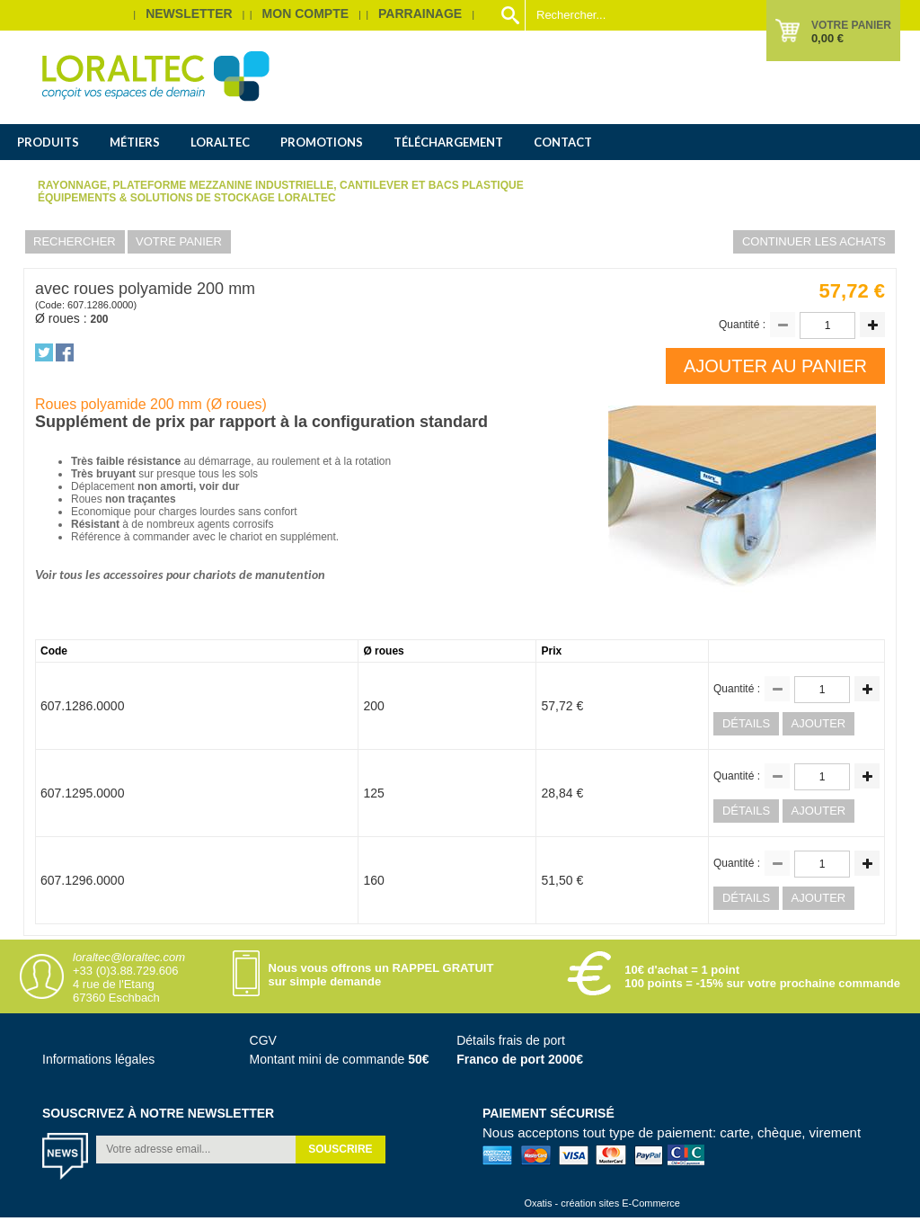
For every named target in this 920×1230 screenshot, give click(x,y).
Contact (563, 142)
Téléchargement (448, 142)
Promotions (321, 142)
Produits (48, 142)
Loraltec (220, 142)
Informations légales (98, 1059)
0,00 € (827, 38)
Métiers (135, 142)
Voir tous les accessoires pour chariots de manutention (180, 574)
